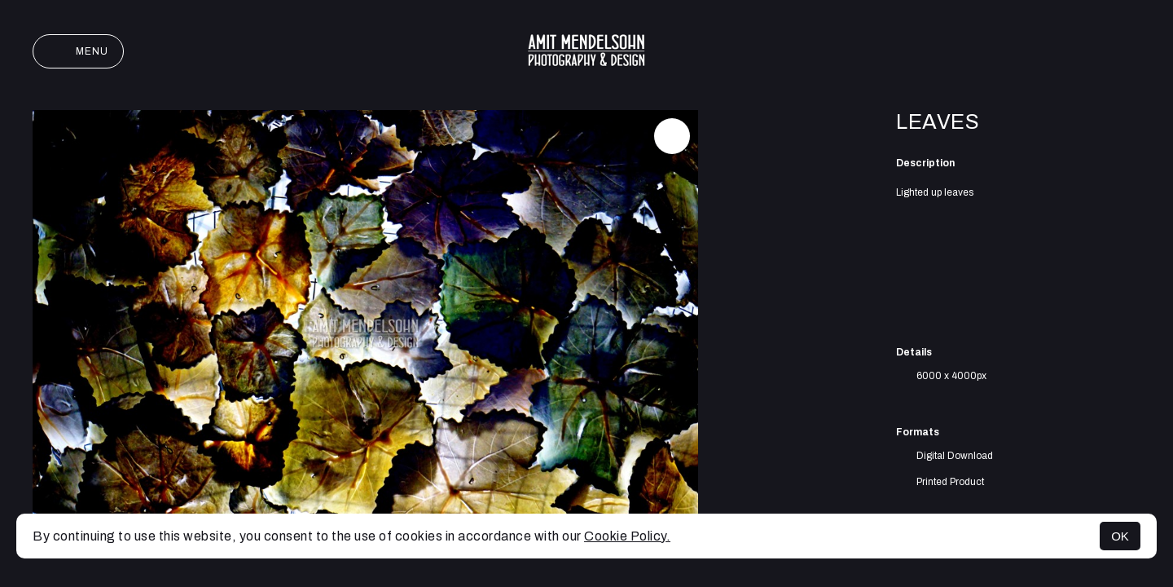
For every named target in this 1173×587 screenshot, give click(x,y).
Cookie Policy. (627, 536)
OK (1120, 536)
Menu (78, 51)
